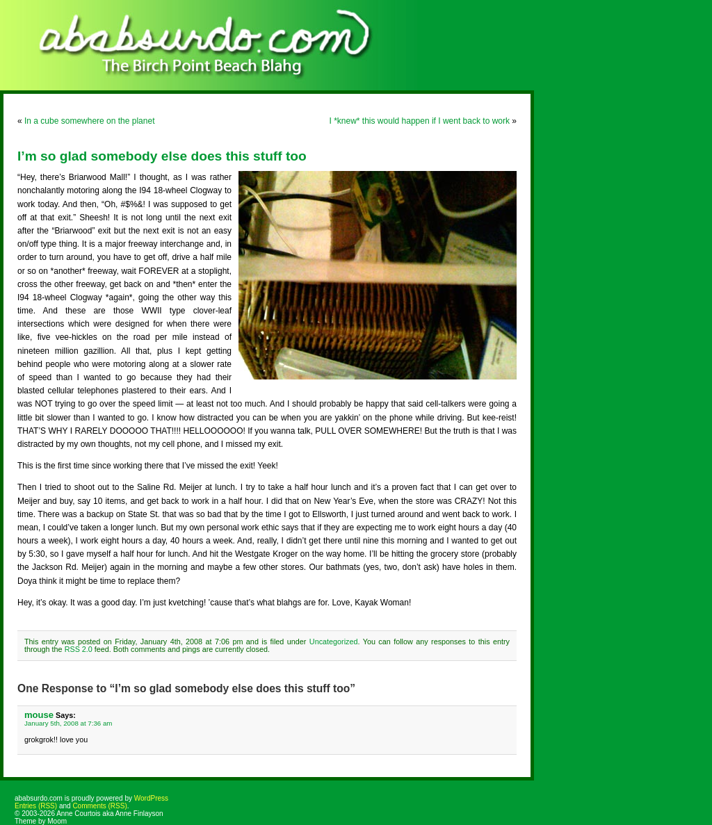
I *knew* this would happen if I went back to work (420, 121)
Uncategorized (333, 641)
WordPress (151, 798)
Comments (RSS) (99, 806)
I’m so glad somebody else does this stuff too (162, 156)
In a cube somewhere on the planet (89, 121)
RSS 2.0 (78, 649)
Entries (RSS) (36, 806)
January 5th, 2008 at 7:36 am (68, 723)
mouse (39, 715)
